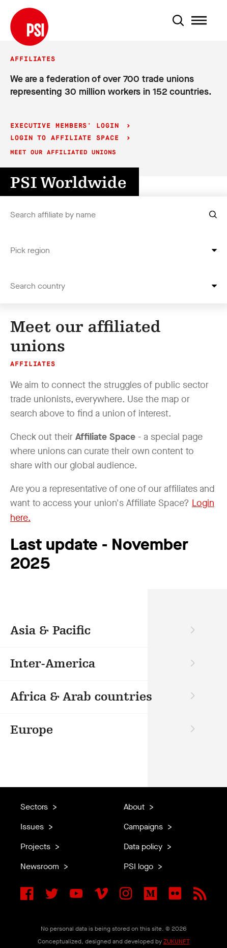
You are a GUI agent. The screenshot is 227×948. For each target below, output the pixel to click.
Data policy (144, 846)
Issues (33, 826)
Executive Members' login (67, 126)
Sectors (35, 806)
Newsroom (40, 866)
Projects (36, 846)
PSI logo (139, 866)
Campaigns (144, 826)
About (135, 806)
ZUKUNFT (176, 941)
